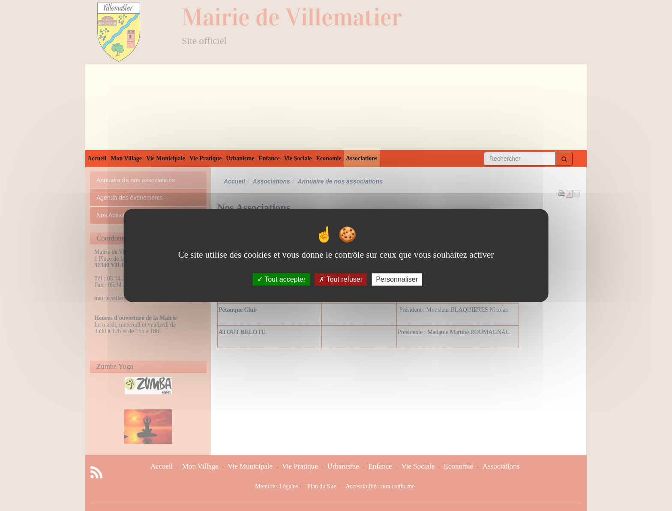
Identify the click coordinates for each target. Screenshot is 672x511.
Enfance (268, 158)
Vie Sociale (298, 158)
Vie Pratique (205, 158)
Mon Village (126, 158)
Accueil (96, 158)
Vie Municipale (165, 158)
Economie (329, 158)
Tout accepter (281, 279)
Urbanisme (240, 158)
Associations (362, 158)
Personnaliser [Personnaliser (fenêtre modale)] (397, 279)
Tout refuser (341, 279)
